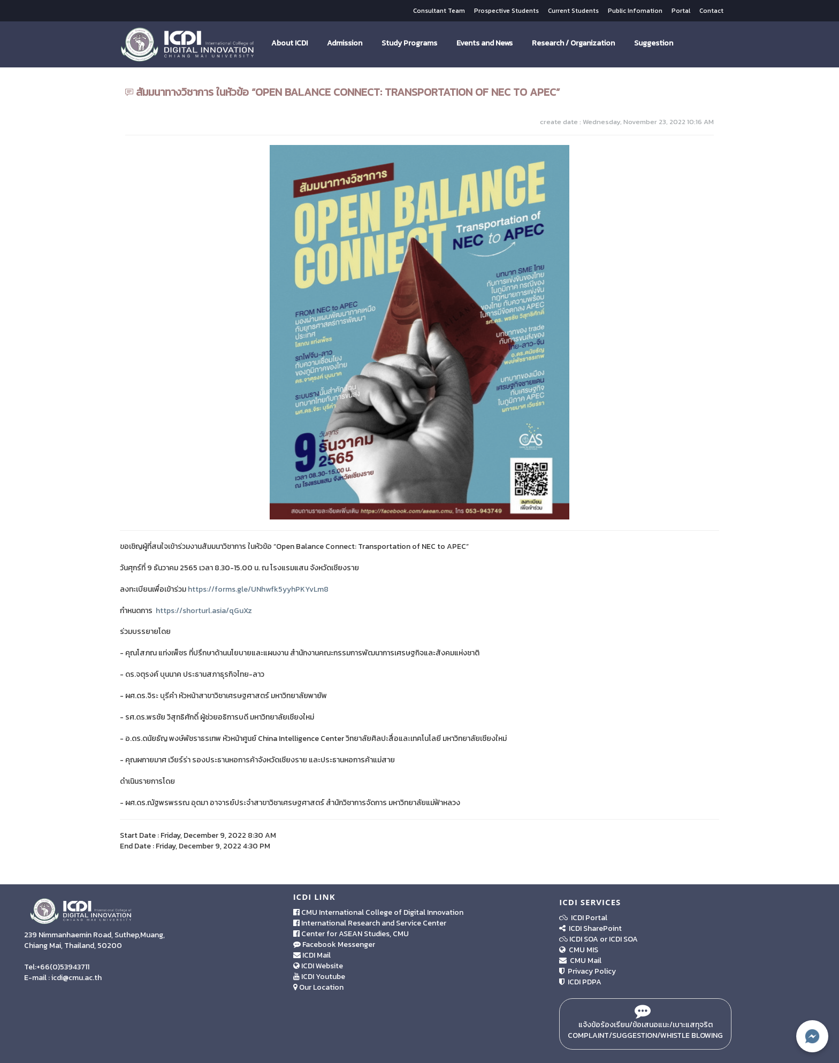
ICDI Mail (312, 955)
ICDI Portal (583, 917)
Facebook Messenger (334, 944)
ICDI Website (318, 966)
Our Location (318, 987)
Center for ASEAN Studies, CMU (351, 933)
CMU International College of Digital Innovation (378, 912)
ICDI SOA (583, 939)
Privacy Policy (587, 971)
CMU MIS (578, 949)
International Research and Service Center (369, 923)
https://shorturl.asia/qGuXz (204, 610)
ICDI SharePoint (590, 928)
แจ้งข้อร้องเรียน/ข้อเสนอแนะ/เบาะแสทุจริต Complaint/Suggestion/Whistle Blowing (645, 1024)
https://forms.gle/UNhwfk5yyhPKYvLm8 (258, 589)
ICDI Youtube (319, 976)
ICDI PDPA (580, 982)
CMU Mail (580, 960)
